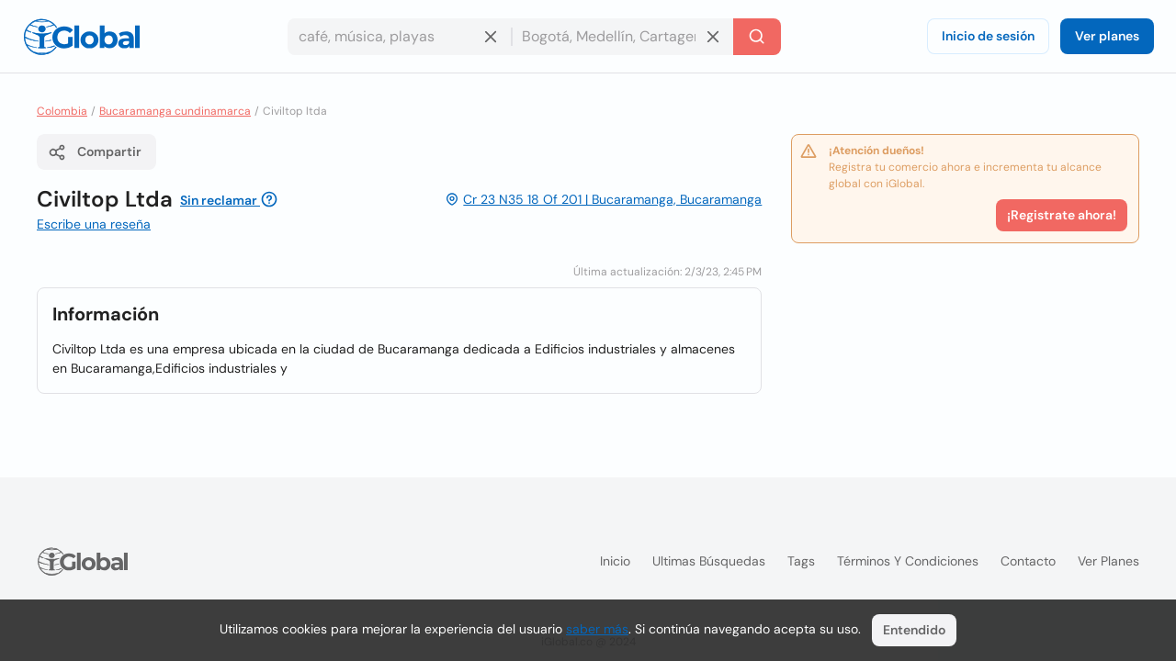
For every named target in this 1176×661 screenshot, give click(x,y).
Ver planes (1107, 36)
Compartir (94, 152)
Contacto (1028, 561)
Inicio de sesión (988, 36)
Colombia (62, 111)
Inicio (615, 561)
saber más (597, 629)
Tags (801, 561)
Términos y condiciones (907, 561)
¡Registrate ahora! (1061, 215)
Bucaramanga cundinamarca (175, 111)
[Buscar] (757, 36)
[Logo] (81, 36)
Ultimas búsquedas (708, 561)
